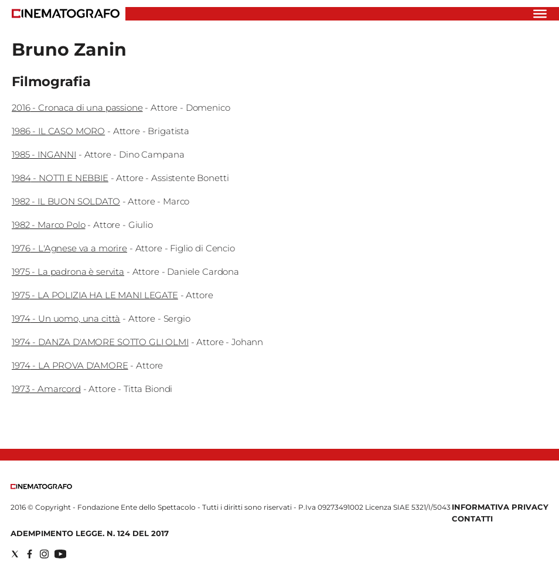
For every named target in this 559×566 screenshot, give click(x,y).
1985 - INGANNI (44, 154)
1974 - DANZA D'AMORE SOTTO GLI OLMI (100, 341)
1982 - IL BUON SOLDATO (66, 201)
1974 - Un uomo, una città (66, 318)
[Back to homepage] (41, 486)
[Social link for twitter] (15, 554)
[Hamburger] (540, 14)
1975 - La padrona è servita (68, 271)
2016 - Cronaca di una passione (77, 107)
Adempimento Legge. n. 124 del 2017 (90, 533)
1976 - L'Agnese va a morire (69, 248)
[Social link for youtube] (60, 554)
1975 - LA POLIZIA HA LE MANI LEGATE (95, 295)
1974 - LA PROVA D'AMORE (70, 365)
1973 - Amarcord (46, 388)
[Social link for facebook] (29, 554)
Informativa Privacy (500, 507)
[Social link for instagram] (44, 554)
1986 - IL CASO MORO (58, 131)
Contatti (472, 518)
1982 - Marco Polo (48, 224)
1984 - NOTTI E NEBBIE (60, 177)
